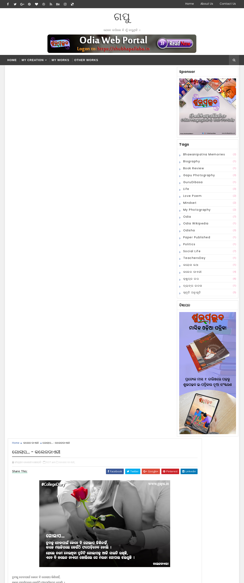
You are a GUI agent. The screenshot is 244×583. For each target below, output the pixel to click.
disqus (131, 316)
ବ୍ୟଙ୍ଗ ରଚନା (191, 288)
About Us (206, 4)
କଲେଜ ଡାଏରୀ (191, 274)
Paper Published (195, 240)
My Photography (196, 212)
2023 (124, 477)
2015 (124, 523)
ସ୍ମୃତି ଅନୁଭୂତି (191, 295)
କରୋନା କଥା (189, 267)
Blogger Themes (75, 577)
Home (189, 4)
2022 (124, 482)
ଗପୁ (122, 16)
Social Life (191, 253)
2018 (124, 511)
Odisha (188, 233)
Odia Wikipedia (194, 226)
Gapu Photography (198, 177)
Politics (188, 246)
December (132, 494)
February (131, 502)
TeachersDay (193, 260)
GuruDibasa (192, 184)
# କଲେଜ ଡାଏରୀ (31, 234)
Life (185, 191)
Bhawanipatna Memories (203, 157)
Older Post (145, 304)
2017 (124, 515)
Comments (165, 454)
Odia (186, 219)
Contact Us (228, 4)
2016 (124, 519)
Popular (145, 454)
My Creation (33, 60)
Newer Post (20, 304)
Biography (190, 164)
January (130, 506)
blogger (82, 316)
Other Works (86, 60)
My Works (60, 60)
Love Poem (191, 198)
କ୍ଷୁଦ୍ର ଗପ (190, 281)
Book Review (192, 171)
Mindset (189, 205)
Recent (124, 454)
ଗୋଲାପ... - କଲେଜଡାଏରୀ (138, 498)
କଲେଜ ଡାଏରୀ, (68, 91)
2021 (124, 486)
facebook (33, 316)
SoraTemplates (30, 577)
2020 (124, 490)
